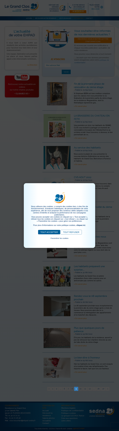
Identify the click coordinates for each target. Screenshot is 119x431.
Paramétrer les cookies (59, 238)
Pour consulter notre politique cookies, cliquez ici (59, 241)
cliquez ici (80, 225)
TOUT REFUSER (71, 232)
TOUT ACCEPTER (49, 232)
